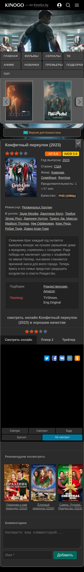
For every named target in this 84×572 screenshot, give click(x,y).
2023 (65, 160)
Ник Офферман (42, 223)
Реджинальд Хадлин (37, 207)
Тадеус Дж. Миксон (63, 218)
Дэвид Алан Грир (36, 228)
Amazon (49, 291)
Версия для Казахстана (42, 132)
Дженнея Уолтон (36, 218)
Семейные (48, 177)
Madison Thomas (17, 223)
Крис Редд (63, 223)
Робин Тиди (13, 228)
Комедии (57, 172)
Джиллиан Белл (51, 213)
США (57, 166)
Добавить (65, 555)
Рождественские (55, 286)
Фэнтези (64, 177)
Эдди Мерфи (28, 213)
